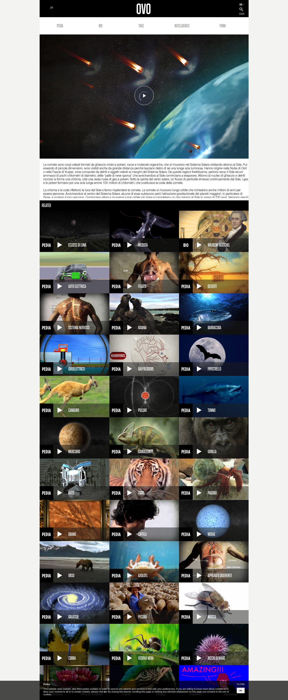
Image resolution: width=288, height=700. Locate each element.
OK (240, 691)
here (105, 691)
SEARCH (241, 14)
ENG (240, 4)
